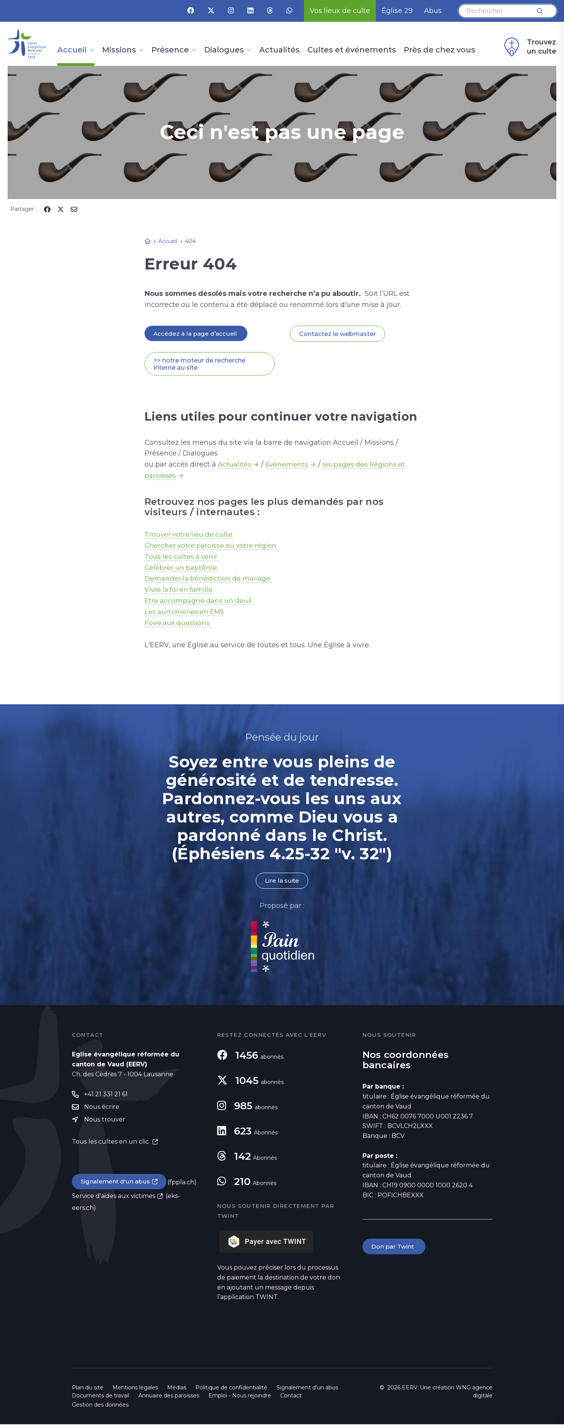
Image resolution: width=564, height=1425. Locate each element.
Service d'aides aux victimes (113, 1198)
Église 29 (397, 11)
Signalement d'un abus (116, 1183)
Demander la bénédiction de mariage (211, 579)
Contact (291, 1396)
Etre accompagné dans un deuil (201, 601)
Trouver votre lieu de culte (191, 534)
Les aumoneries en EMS (186, 612)
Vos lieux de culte (340, 11)
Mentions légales (135, 1388)
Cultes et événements (351, 50)
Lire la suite (282, 881)
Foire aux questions (179, 623)
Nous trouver (104, 1121)
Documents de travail (100, 1396)
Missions (119, 50)
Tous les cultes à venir (183, 557)
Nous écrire (101, 1108)
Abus (433, 11)
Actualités (279, 50)
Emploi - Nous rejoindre (239, 1396)
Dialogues (224, 50)
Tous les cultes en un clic (111, 1144)
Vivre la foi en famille (181, 590)
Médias (176, 1388)
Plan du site (87, 1388)
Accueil (72, 50)
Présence (170, 50)
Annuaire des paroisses (168, 1396)
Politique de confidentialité (231, 1388)
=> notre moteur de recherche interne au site (199, 364)
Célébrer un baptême (182, 568)
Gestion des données (100, 1405)
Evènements (288, 465)
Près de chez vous (439, 50)
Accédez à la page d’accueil (196, 333)
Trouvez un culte (529, 47)
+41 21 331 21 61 (106, 1095)
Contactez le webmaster (337, 334)
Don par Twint (394, 1247)
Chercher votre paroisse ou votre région (214, 546)
